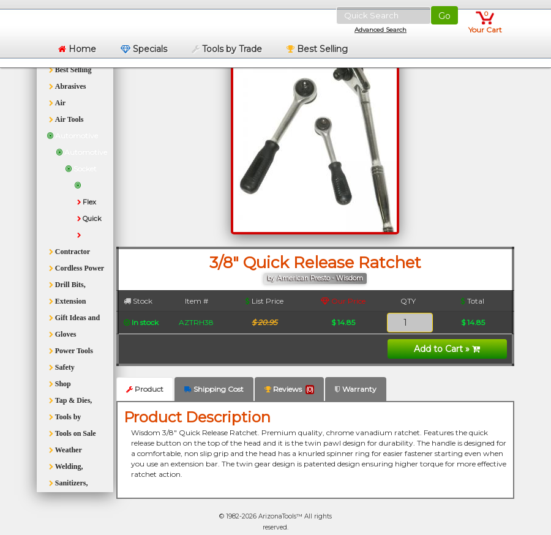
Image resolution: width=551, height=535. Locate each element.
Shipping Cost (214, 389)
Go (444, 15)
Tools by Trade (227, 48)
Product (144, 389)
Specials (144, 48)
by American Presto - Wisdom (315, 278)
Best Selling (317, 48)
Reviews (289, 389)
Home (77, 48)
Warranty (356, 389)
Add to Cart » (447, 348)
